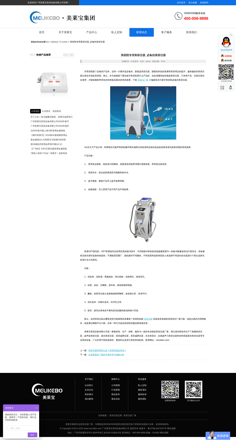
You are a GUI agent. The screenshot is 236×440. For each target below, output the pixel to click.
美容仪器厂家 (130, 415)
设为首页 (181, 2)
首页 (41, 32)
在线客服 (228, 56)
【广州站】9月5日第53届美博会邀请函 (49, 148)
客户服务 (166, 32)
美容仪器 (148, 319)
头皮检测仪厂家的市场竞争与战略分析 (106, 354)
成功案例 (89, 399)
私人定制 (116, 32)
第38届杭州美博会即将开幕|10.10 (46, 144)
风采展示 (89, 394)
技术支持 (228, 61)
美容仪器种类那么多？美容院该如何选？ (107, 350)
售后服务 (142, 379)
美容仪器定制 (115, 415)
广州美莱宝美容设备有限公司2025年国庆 (50, 126)
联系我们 (191, 32)
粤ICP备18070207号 (157, 428)
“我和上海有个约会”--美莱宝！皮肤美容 (49, 153)
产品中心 (91, 32)
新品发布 (115, 394)
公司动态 (35, 111)
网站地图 (171, 428)
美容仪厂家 (143, 80)
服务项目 (142, 390)
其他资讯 (57, 111)
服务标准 (142, 394)
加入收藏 (192, 2)
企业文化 (89, 390)
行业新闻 (115, 390)
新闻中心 (115, 379)
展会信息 (115, 399)
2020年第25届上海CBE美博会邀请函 (48, 130)
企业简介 (89, 385)
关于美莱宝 (65, 32)
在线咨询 (204, 2)
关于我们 (89, 379)
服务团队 (142, 399)
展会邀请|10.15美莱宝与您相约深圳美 (48, 139)
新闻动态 (141, 32)
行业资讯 (64, 42)
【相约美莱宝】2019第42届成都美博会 (49, 135)
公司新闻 (115, 385)
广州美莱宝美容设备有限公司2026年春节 (50, 121)
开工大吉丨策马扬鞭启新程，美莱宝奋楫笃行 (52, 117)
